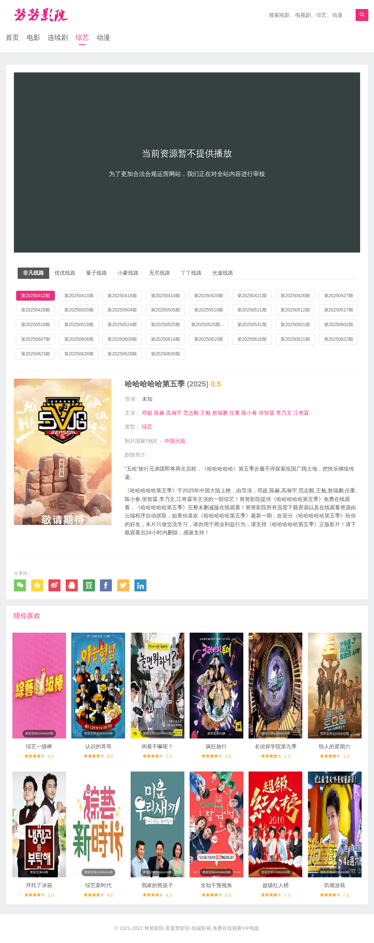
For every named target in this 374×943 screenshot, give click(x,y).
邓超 (147, 413)
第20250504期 (121, 310)
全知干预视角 (216, 885)
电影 (33, 37)
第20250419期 (165, 295)
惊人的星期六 (334, 746)
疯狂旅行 (216, 746)
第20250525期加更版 (209, 324)
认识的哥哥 (98, 746)
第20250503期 (78, 310)
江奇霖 (301, 413)
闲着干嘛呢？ (157, 746)
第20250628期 (78, 353)
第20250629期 (121, 353)
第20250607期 (35, 339)
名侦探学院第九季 (276, 746)
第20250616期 (251, 339)
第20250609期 (121, 339)
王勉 (205, 413)
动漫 (103, 37)
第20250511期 (251, 310)
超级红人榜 (275, 885)
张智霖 (266, 413)
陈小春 (249, 413)
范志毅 (191, 413)
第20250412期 (35, 295)
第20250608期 (78, 339)
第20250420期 (208, 295)
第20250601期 (294, 324)
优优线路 (64, 273)
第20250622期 (338, 339)
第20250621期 (294, 339)
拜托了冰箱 (39, 885)
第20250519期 (78, 324)
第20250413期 (78, 295)
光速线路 (222, 273)
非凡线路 (33, 273)
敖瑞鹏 (220, 413)
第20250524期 (121, 324)
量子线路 (96, 273)
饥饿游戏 (334, 885)
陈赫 (159, 413)
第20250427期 (338, 295)
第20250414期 (121, 295)
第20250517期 (338, 310)
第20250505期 (165, 310)
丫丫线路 (191, 273)
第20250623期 (35, 353)
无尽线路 (159, 273)
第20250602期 (338, 324)
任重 (234, 413)
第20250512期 (294, 310)
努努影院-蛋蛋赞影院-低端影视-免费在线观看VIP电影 (201, 928)
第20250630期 (165, 353)
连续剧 (58, 37)
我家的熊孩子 (157, 885)
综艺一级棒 (39, 746)
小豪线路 (128, 273)
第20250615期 (208, 339)
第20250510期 (208, 310)
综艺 (82, 37)
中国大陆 (174, 441)
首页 (12, 37)
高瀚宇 (174, 413)
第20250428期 (35, 310)
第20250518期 (35, 324)
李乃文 (284, 413)
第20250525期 (165, 324)
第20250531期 (251, 324)
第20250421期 (251, 295)
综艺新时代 (98, 885)
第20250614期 (165, 339)
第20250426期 (294, 295)
